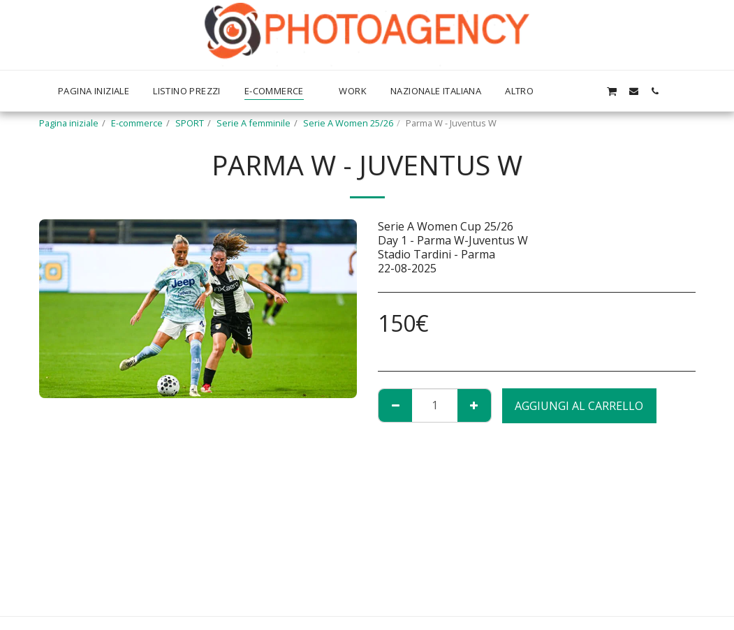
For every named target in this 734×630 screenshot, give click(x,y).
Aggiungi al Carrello (579, 405)
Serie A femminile (253, 123)
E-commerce (137, 123)
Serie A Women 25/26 (348, 123)
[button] (590, 91)
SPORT (189, 123)
